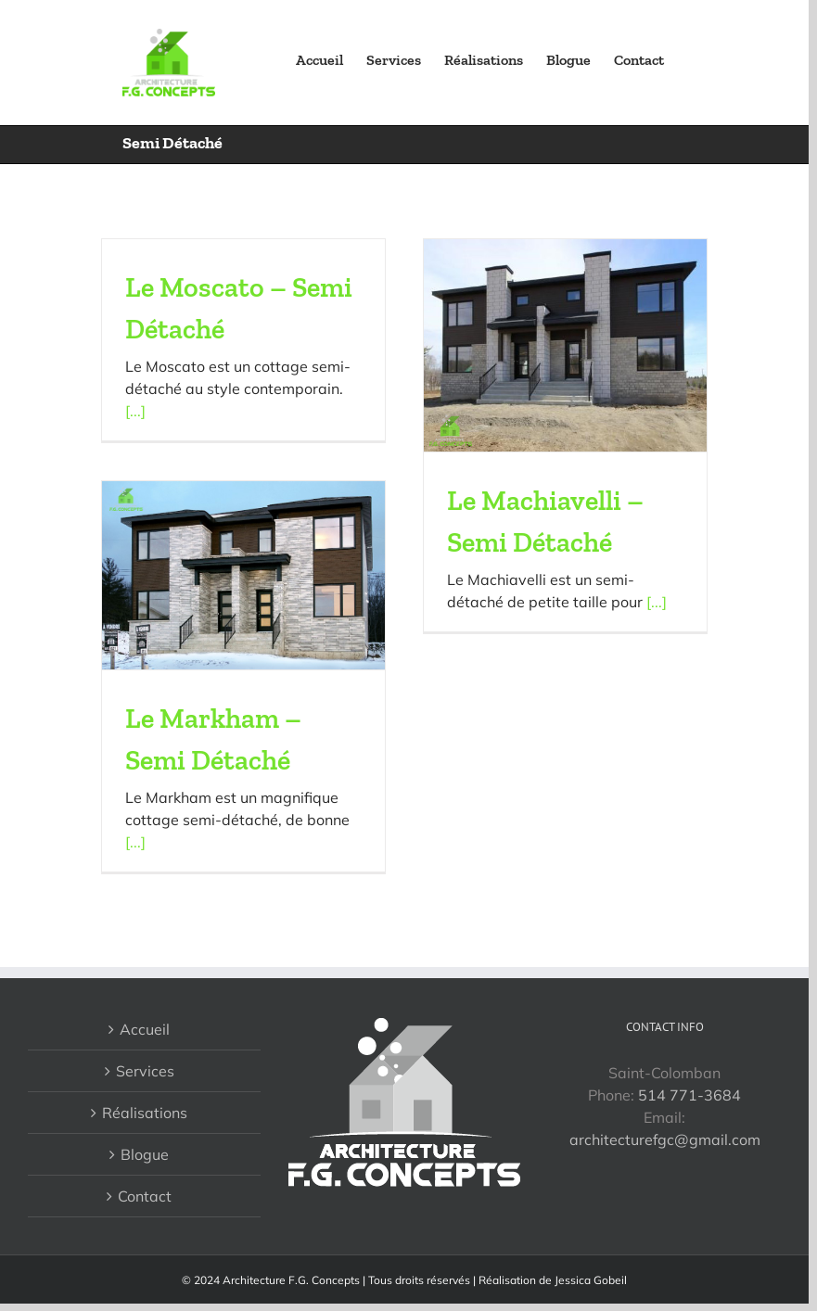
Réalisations (144, 1112)
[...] (135, 410)
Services (145, 1071)
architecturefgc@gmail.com (664, 1139)
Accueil (145, 1029)
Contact (145, 1196)
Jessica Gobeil (591, 1280)
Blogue (145, 1154)
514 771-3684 (689, 1095)
